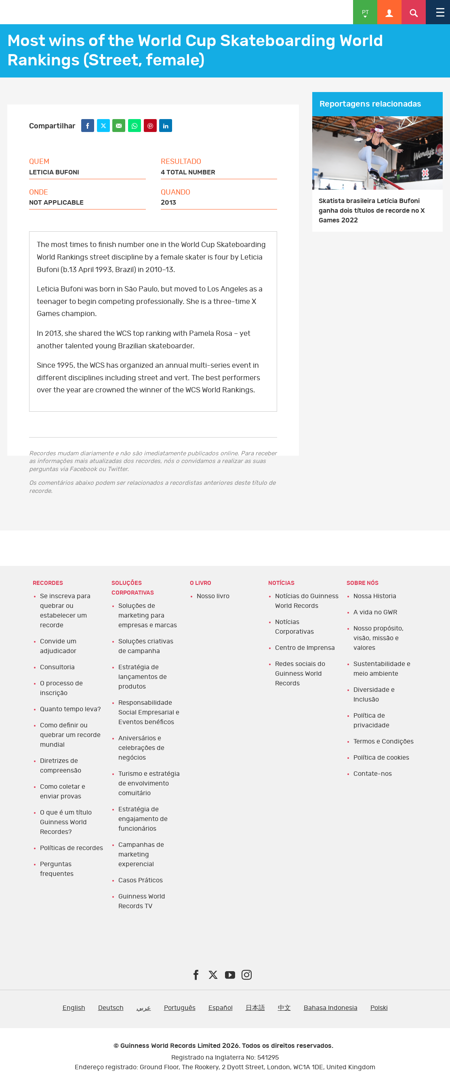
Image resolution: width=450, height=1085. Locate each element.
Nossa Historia (374, 596)
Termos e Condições (383, 741)
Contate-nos (372, 774)
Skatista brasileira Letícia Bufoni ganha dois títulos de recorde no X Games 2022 (372, 211)
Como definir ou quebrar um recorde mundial (70, 735)
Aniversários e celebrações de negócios (141, 748)
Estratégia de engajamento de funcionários (143, 819)
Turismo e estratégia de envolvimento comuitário (149, 783)
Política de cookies (381, 757)
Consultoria (57, 667)
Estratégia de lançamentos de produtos (142, 677)
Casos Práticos (140, 880)
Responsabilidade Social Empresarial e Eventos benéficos (148, 712)
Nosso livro (213, 596)
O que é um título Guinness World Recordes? (66, 822)
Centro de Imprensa (305, 648)
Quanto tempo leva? (70, 709)
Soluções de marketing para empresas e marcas (147, 615)
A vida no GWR (375, 612)
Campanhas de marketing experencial (141, 854)
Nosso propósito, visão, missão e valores (378, 638)
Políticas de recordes (71, 848)
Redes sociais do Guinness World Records (300, 674)
